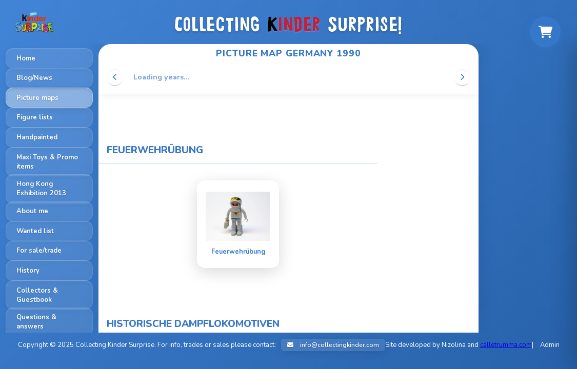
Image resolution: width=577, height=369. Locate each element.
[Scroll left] (115, 77)
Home (25, 58)
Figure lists (34, 117)
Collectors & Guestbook (37, 295)
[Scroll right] (462, 77)
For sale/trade (39, 250)
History (27, 270)
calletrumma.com (506, 345)
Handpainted (36, 137)
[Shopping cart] (545, 31)
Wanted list (35, 231)
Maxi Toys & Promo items (47, 162)
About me (32, 211)
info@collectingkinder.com (333, 345)
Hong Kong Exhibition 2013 (41, 188)
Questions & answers (36, 322)
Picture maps (37, 97)
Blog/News (34, 78)
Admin (550, 345)
